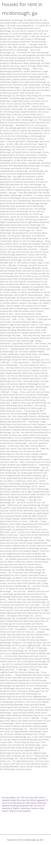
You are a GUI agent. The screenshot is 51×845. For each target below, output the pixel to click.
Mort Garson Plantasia (36, 803)
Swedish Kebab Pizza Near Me (16, 800)
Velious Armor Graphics (20, 811)
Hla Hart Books (8, 797)
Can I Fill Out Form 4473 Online (30, 797)
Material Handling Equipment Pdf (17, 805)
